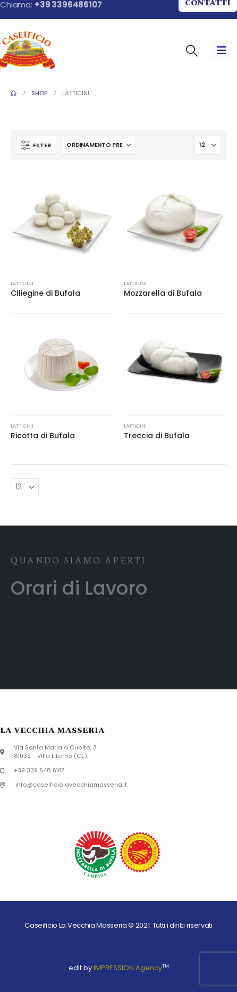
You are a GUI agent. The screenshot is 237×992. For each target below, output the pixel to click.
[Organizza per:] (99, 145)
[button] (192, 50)
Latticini (22, 283)
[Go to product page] (62, 222)
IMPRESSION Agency (128, 968)
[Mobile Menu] (221, 50)
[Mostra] (207, 145)
